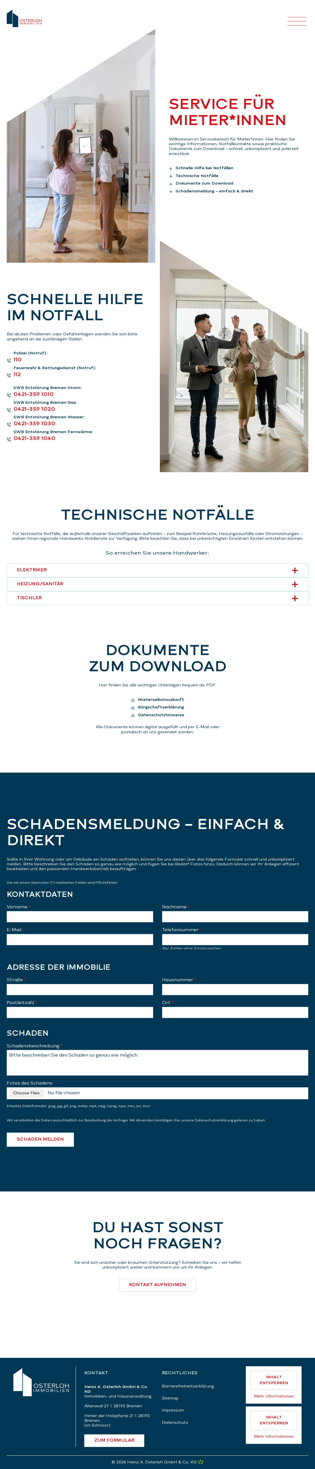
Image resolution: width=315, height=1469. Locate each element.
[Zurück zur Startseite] (41, 1382)
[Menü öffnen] (296, 18)
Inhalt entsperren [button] (273, 1380)
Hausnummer (179, 980)
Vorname (18, 907)
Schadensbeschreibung (34, 1046)
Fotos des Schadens (29, 1083)
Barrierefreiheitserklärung (188, 1386)
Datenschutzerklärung (214, 1120)
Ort (167, 1003)
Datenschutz (175, 1423)
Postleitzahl (22, 1003)
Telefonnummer (181, 930)
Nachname (175, 907)
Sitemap (170, 1398)
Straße (16, 980)
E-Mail (15, 930)
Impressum (173, 1410)
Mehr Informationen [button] (274, 1396)
